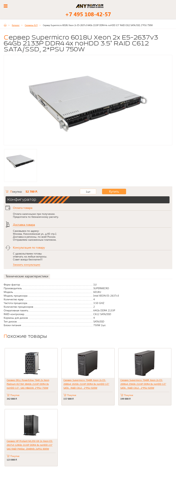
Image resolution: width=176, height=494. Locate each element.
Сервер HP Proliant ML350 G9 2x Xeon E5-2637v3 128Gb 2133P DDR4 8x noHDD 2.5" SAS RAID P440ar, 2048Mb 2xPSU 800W (30, 444)
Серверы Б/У (31, 25)
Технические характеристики (27, 276)
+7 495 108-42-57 (88, 14)
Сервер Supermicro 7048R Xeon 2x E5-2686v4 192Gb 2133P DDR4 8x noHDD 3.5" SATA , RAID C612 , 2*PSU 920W (86, 383)
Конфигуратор (21, 199)
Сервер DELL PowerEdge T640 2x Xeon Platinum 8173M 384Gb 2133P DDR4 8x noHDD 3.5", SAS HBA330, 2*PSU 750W (28, 383)
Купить (111, 191)
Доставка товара (24, 224)
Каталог (16, 25)
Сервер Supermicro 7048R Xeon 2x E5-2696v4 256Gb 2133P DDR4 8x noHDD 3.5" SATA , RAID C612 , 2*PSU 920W (143, 383)
